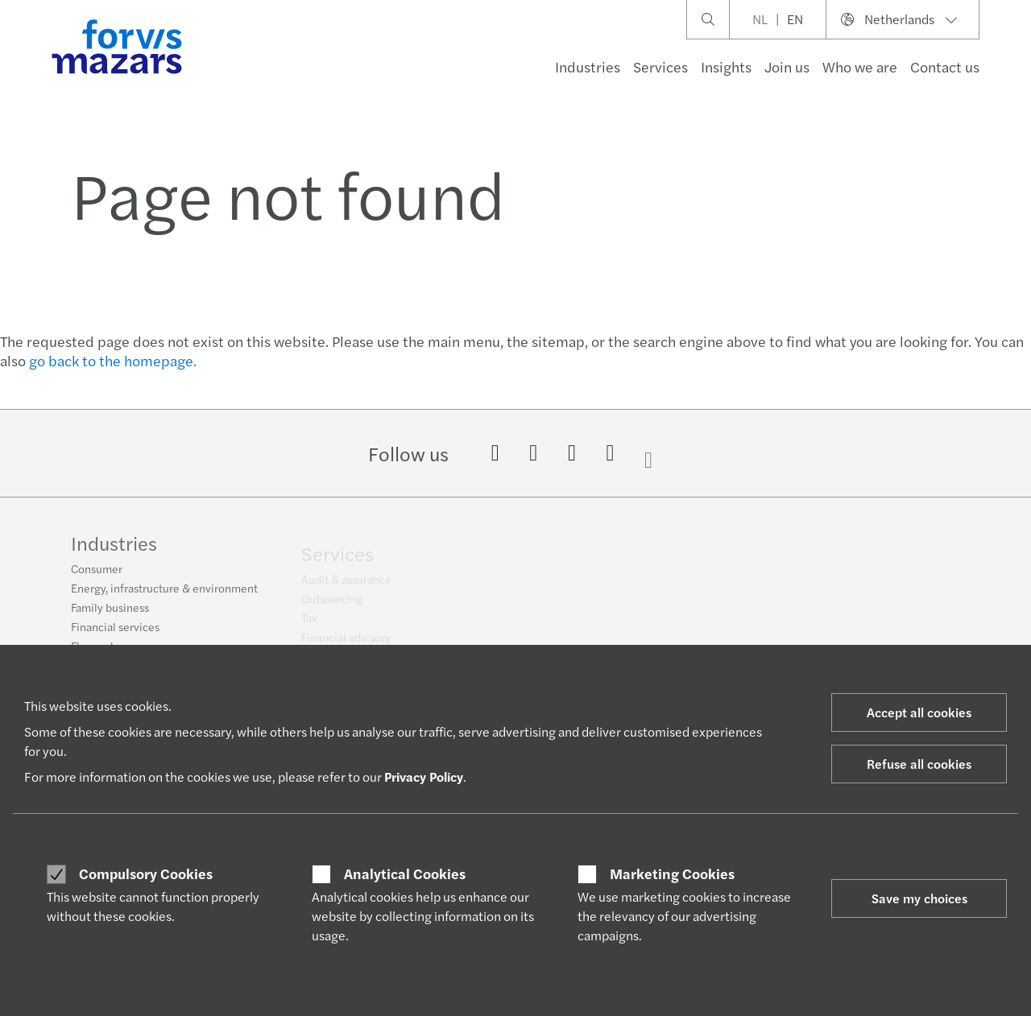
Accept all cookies (919, 712)
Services (660, 66)
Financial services (115, 634)
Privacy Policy (423, 776)
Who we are (859, 66)
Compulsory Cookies (146, 873)
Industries (587, 66)
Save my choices (919, 898)
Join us (786, 66)
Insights (726, 66)
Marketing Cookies (672, 873)
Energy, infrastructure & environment (164, 595)
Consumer (96, 576)
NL (760, 19)
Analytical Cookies (405, 873)
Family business (110, 614)
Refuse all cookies (919, 763)
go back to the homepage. (113, 360)
